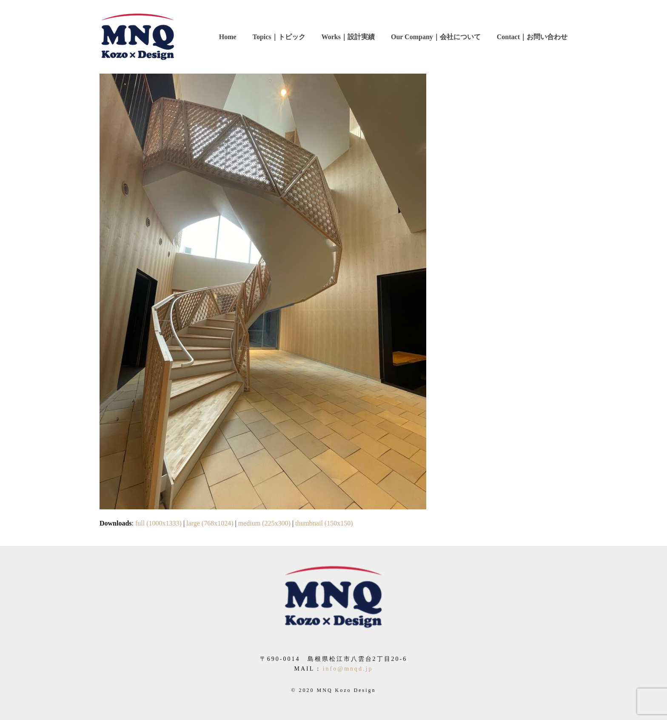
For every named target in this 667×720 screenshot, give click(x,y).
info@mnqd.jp (348, 669)
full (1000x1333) (158, 523)
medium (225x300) (264, 523)
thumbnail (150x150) (324, 523)
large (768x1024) (209, 523)
